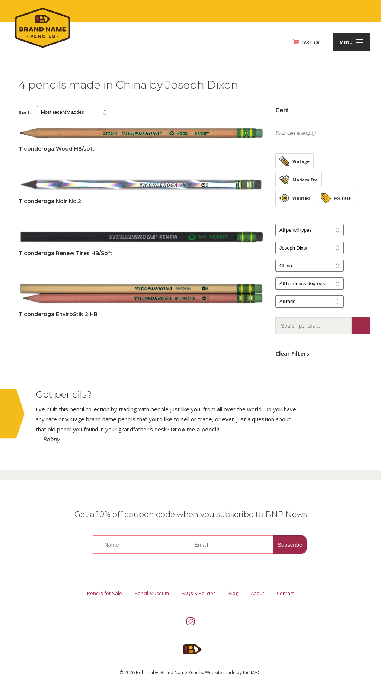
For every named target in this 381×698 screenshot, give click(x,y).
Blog (233, 593)
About (257, 593)
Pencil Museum (152, 593)
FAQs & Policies (199, 593)
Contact (285, 593)
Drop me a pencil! (195, 429)
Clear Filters (292, 353)
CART (310, 42)
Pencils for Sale (104, 593)
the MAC (251, 672)
